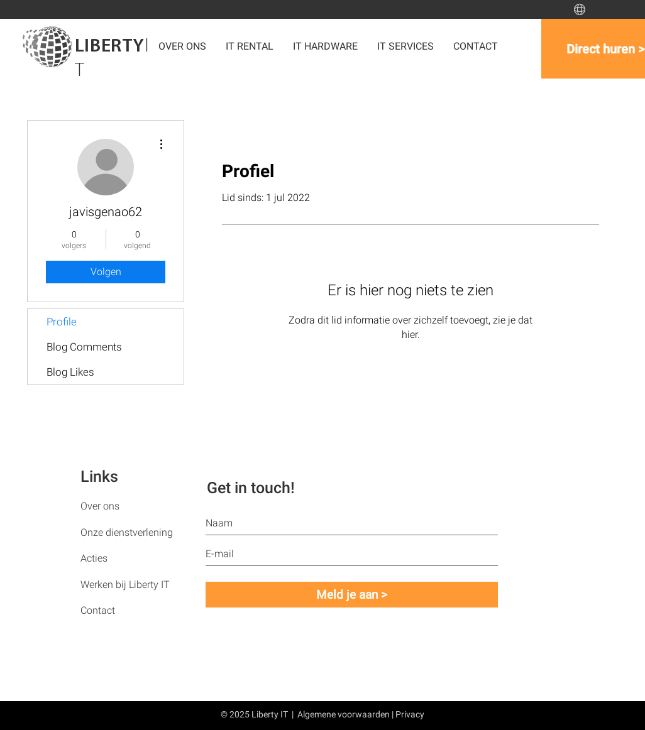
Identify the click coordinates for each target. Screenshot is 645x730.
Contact (97, 610)
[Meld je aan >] (352, 594)
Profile (62, 321)
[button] (326, 46)
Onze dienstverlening (126, 532)
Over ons (99, 506)
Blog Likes (70, 372)
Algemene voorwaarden (343, 714)
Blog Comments (84, 346)
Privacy (409, 714)
